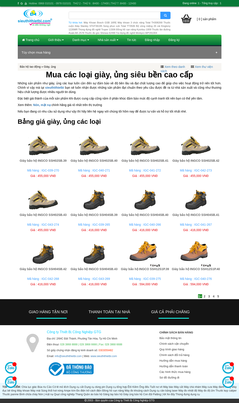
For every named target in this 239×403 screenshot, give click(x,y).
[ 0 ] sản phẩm (206, 19)
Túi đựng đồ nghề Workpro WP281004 (136, 33)
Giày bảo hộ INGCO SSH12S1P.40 (196, 269)
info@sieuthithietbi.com (68, 356)
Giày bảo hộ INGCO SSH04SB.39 (94, 215)
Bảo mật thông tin (170, 338)
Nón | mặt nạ (45, 394)
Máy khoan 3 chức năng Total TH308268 (140, 22)
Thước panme (10, 394)
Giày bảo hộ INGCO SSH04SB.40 (145, 215)
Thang (79, 394)
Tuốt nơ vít (156, 386)
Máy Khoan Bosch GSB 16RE (100, 22)
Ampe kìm (70, 390)
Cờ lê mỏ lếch (60, 386)
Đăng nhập (152, 40)
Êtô (130, 386)
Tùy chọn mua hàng (36, 52)
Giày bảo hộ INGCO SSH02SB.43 (43, 215)
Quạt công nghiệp (64, 394)
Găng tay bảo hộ (112, 394)
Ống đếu (144, 386)
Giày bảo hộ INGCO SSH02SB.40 (94, 160)
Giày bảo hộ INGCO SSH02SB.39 (43, 160)
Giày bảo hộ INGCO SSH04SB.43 (94, 269)
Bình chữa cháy (28, 394)
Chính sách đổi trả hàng (174, 355)
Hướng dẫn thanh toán (173, 366)
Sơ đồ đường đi (169, 377)
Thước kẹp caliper (226, 390)
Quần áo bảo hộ (92, 394)
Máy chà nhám (192, 386)
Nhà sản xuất (108, 40)
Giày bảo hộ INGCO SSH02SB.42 (195, 160)
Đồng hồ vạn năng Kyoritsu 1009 (133, 29)
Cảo (49, 386)
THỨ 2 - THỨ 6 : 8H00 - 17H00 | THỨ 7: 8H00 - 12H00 (104, 3)
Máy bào (168, 386)
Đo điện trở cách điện (89, 390)
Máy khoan (23, 390)
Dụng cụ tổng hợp (116, 386)
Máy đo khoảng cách (137, 390)
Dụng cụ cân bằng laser (164, 390)
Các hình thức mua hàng (174, 372)
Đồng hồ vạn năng (113, 390)
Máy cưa (207, 386)
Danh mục (80, 40)
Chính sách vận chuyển (174, 343)
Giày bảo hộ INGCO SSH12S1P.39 (145, 269)
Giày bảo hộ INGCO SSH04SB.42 (43, 269)
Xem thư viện (204, 67)
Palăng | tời (159, 394)
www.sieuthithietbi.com (104, 356)
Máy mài (36, 390)
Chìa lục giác (29, 386)
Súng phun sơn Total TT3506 (119, 26)
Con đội (147, 394)
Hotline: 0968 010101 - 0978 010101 (50, 3)
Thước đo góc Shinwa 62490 (100, 33)
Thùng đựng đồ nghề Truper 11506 (96, 29)
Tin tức (131, 40)
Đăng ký (174, 40)
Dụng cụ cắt (77, 386)
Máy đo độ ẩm (206, 390)
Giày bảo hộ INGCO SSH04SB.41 (195, 215)
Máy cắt (178, 386)
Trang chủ (30, 40)
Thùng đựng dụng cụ (188, 394)
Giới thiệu (56, 40)
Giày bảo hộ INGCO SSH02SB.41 (145, 160)
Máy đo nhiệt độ (187, 390)
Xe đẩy (171, 394)
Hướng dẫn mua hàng (173, 360)
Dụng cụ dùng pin (95, 386)
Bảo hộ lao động (30, 66)
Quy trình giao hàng (171, 349)
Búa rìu (42, 386)
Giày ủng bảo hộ (132, 394)
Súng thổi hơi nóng (52, 390)
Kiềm (135, 386)
